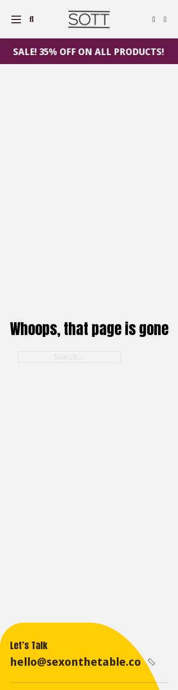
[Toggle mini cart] (165, 19)
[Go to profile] (153, 19)
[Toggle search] (31, 19)
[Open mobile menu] (16, 19)
